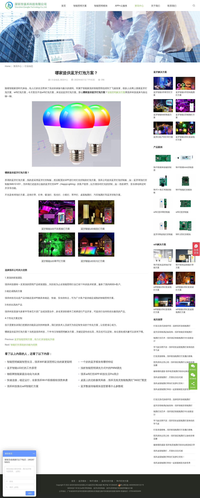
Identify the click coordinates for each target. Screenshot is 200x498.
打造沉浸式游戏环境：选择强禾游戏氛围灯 (171, 326)
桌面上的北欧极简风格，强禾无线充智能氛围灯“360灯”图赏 (114, 380)
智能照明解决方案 (116, 92)
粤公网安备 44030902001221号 (131, 485)
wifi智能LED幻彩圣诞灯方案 (185, 288)
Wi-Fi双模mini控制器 (184, 167)
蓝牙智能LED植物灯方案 (185, 116)
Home (7, 66)
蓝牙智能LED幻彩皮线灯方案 (185, 138)
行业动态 (55, 80)
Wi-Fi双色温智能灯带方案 (185, 266)
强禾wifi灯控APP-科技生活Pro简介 (100, 374)
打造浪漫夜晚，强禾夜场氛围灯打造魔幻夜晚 (172, 356)
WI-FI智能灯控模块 (184, 190)
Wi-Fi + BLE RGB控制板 (162, 191)
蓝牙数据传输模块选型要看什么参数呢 (102, 386)
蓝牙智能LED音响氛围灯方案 (185, 93)
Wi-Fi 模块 (94, 481)
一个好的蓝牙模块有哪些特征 (97, 361)
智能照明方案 (81, 5)
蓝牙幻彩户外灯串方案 (163, 137)
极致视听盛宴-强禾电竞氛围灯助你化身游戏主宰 (174, 371)
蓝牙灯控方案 (107, 481)
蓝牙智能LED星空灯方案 (162, 93)
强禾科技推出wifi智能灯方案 (22, 386)
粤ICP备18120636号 (110, 485)
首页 (64, 5)
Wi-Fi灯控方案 (122, 481)
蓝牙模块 (82, 481)
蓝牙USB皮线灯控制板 (163, 234)
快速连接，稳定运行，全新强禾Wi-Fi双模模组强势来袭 (37, 380)
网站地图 (98, 485)
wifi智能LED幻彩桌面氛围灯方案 (185, 310)
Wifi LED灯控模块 (183, 234)
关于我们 (156, 5)
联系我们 (172, 5)
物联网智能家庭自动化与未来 (23, 374)
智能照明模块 (101, 5)
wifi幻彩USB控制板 (161, 212)
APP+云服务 (122, 5)
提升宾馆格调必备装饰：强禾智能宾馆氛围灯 (172, 332)
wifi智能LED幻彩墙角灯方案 (162, 310)
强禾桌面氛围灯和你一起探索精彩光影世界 (171, 389)
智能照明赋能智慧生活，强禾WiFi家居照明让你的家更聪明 (39, 361)
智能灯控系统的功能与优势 (24, 344)
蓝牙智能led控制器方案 (162, 116)
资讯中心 (140, 5)
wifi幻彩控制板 (182, 212)
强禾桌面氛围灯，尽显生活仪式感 (168, 377)
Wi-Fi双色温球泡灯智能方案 (162, 266)
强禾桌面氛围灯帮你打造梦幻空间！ (169, 383)
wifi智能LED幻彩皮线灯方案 (162, 288)
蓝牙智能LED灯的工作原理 (22, 368)
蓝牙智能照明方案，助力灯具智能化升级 (34, 339)
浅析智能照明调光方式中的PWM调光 (101, 368)
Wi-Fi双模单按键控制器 (162, 168)
